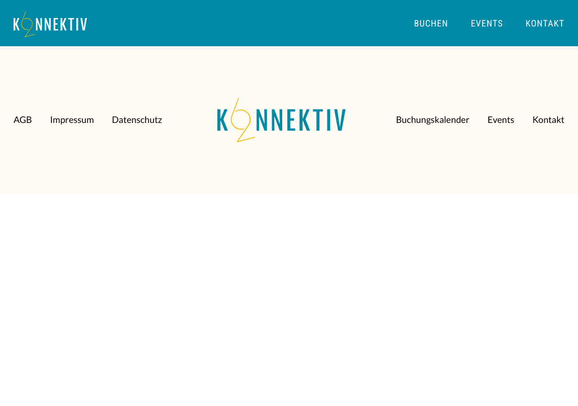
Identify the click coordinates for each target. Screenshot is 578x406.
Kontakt (545, 23)
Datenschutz (137, 119)
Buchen (431, 23)
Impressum (72, 119)
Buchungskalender (432, 119)
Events (487, 23)
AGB (23, 119)
